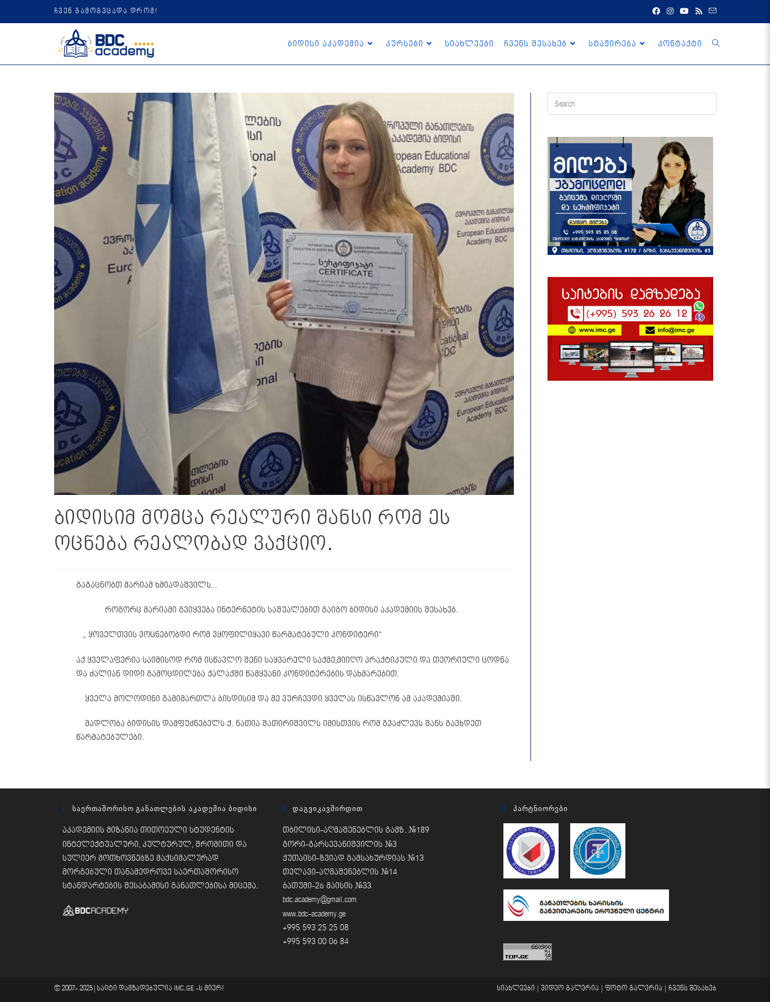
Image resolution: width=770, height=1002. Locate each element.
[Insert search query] (632, 104)
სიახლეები (516, 988)
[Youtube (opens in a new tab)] (684, 11)
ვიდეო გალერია (570, 988)
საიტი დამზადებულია (135, 988)
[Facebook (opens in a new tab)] (656, 11)
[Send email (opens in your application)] (710, 11)
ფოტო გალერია (633, 988)
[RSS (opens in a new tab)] (698, 11)
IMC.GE (185, 988)
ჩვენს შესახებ (692, 988)
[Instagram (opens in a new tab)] (670, 11)
